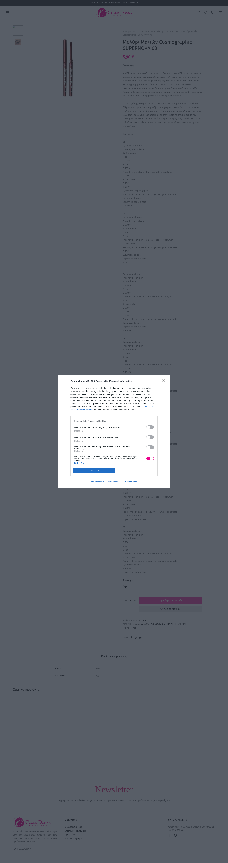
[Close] (164, 381)
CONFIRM (94, 470)
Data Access (114, 482)
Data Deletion (97, 482)
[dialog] (114, 431)
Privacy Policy (130, 482)
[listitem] (114, 420)
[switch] (150, 427)
